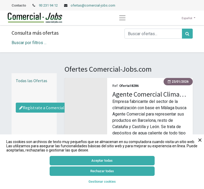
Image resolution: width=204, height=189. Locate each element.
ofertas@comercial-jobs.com (93, 5)
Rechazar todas (102, 171)
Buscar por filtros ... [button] (29, 42)
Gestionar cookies (102, 181)
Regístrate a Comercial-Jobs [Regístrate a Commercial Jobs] (47, 107)
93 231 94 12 (49, 5)
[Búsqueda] (187, 34)
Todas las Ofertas (31, 80)
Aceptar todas (102, 160)
